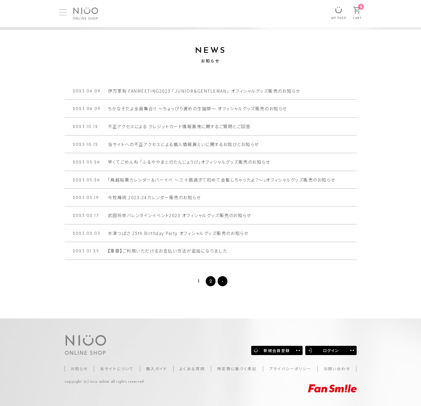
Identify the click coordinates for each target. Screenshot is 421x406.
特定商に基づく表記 (237, 368)
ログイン (331, 350)
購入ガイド (156, 368)
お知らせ (79, 368)
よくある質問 (192, 368)
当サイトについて (117, 368)
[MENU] (63, 12)
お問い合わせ (337, 368)
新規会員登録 (277, 350)
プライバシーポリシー (290, 368)
